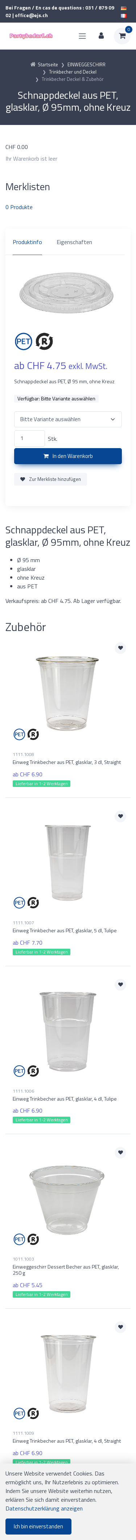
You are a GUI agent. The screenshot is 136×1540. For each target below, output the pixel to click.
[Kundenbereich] (101, 36)
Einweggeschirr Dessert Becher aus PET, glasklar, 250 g (66, 1270)
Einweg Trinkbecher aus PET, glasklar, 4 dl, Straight (67, 1441)
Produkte (19, 207)
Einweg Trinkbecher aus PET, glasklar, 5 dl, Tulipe (65, 930)
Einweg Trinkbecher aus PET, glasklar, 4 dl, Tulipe (65, 1098)
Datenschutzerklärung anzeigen (44, 1508)
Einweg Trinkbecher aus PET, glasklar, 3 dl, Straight (67, 762)
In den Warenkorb (68, 456)
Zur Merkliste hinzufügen (50, 479)
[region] (68, 242)
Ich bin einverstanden (38, 1526)
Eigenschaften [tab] (74, 242)
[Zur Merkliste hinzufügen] (120, 648)
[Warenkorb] (122, 36)
